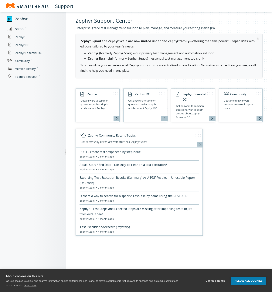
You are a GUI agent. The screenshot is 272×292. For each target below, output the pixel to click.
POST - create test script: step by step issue (110, 152)
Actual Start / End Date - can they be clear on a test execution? (123, 165)
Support (64, 6)
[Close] (258, 38)
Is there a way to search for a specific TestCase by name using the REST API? (134, 196)
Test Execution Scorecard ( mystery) (105, 227)
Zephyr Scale (87, 156)
